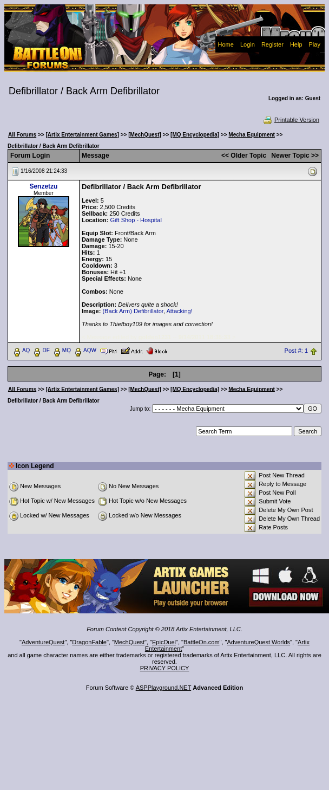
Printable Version (290, 119)
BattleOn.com (201, 642)
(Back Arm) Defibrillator (132, 311)
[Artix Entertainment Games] (82, 135)
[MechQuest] (144, 135)
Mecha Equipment (251, 135)
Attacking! (179, 311)
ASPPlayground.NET (164, 687)
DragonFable (89, 642)
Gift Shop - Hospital (135, 220)
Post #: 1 (296, 350)
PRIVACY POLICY (164, 668)
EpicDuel (164, 642)
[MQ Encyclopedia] (194, 135)
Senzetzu (43, 186)
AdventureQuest (43, 642)
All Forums (22, 135)
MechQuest (129, 642)
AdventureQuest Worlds (259, 642)
